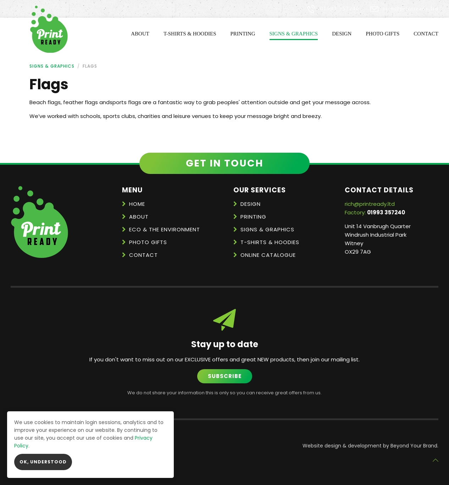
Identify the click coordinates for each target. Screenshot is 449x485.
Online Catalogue (268, 255)
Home (137, 204)
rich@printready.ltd (410, 8)
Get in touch (224, 163)
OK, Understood (43, 462)
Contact (426, 33)
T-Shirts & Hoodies (189, 33)
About (140, 33)
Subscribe (225, 376)
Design (341, 33)
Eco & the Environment (164, 229)
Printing (243, 33)
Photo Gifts (382, 33)
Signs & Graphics (294, 33)
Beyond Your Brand (413, 445)
